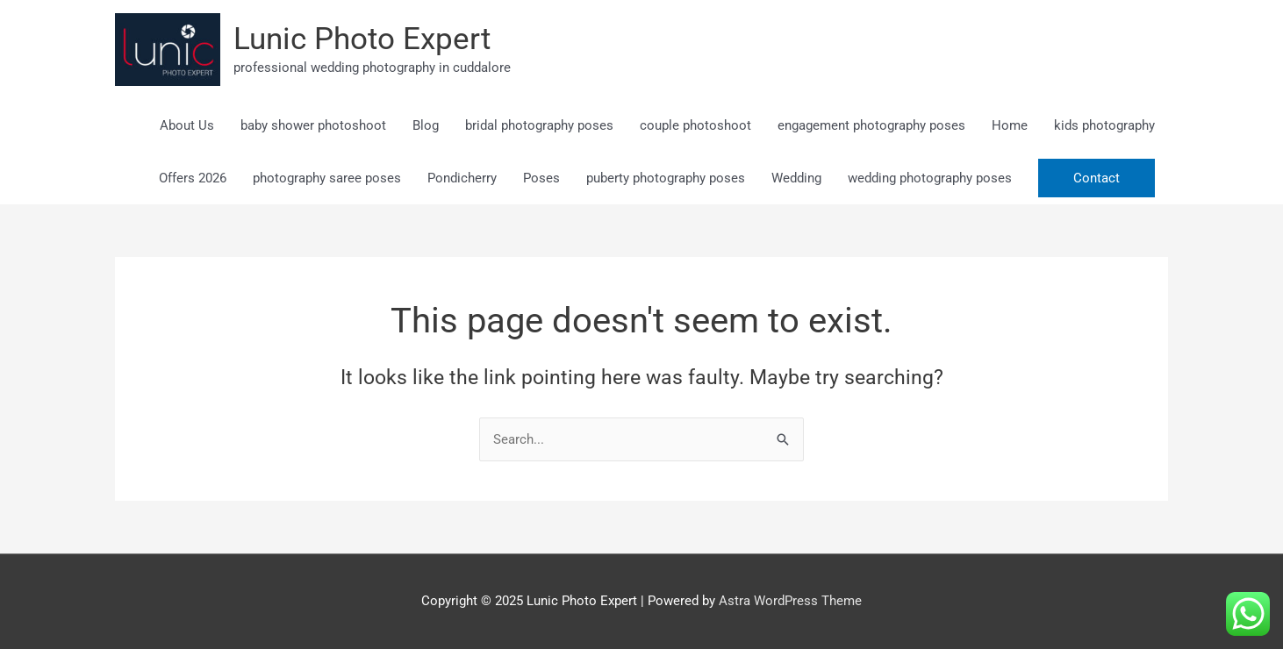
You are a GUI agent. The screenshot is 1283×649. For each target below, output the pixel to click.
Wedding (796, 178)
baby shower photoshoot (313, 125)
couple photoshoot (695, 125)
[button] (1096, 178)
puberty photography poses (665, 178)
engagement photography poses (871, 125)
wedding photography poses (930, 178)
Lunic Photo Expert (362, 39)
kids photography (1104, 125)
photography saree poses (327, 178)
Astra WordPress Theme (790, 601)
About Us (187, 125)
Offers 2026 (192, 178)
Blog (425, 125)
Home (1010, 125)
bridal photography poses (539, 125)
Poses (541, 178)
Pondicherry (462, 178)
